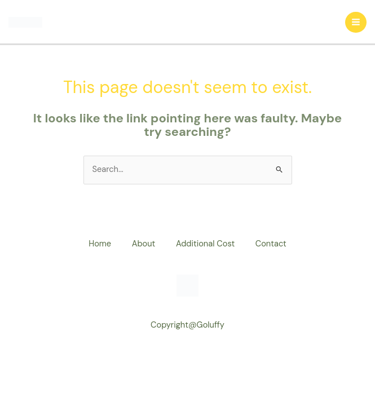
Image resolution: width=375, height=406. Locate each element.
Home (97, 244)
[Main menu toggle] (356, 22)
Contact (273, 244)
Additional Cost (206, 244)
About (143, 244)
